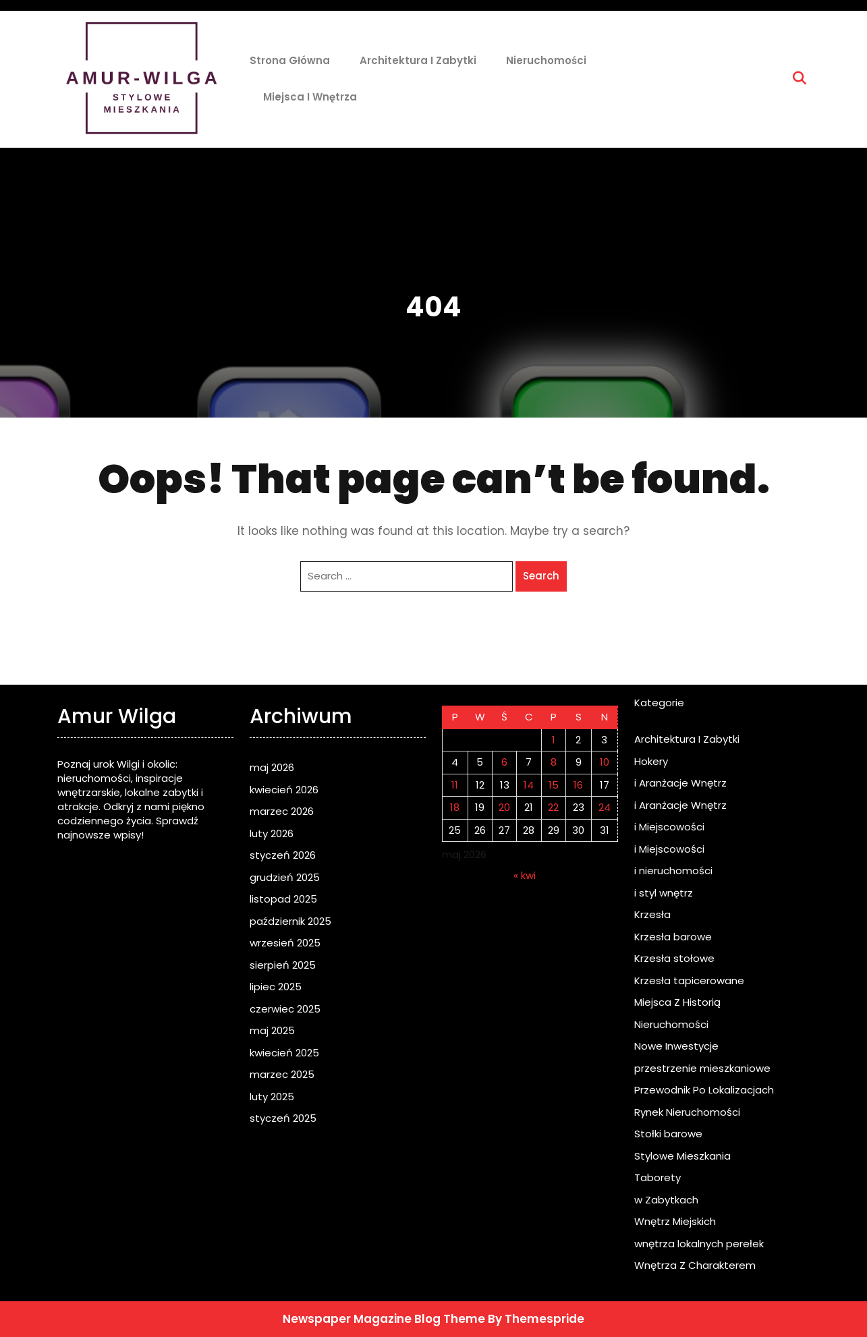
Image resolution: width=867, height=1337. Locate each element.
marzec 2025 (282, 1074)
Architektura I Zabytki (418, 60)
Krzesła (652, 914)
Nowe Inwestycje (676, 1046)
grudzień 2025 (285, 877)
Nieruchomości (546, 60)
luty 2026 (271, 833)
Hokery (651, 761)
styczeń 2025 (283, 1118)
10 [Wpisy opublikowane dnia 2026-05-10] (604, 762)
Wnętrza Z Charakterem (695, 1265)
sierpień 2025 (283, 965)
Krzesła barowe (673, 937)
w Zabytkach (666, 1200)
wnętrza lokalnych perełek (699, 1243)
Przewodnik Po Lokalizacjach (704, 1090)
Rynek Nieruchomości (687, 1112)
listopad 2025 (283, 899)
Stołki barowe (668, 1134)
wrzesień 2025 (285, 943)
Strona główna (290, 60)
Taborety (657, 1177)
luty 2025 (272, 1096)
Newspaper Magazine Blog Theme (384, 1319)
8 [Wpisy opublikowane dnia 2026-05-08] (554, 762)
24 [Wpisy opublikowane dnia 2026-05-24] (604, 807)
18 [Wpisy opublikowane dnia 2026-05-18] (454, 807)
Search (541, 576)
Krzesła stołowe (674, 958)
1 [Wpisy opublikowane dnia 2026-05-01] (553, 740)
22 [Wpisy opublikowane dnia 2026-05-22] (553, 807)
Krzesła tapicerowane (689, 980)
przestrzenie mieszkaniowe (702, 1068)
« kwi (524, 875)
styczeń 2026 (283, 855)
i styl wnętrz (663, 893)
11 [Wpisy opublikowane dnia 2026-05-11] (454, 785)
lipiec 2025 (276, 986)
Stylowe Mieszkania (682, 1156)
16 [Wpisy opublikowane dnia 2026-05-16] (578, 785)
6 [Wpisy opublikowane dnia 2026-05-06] (504, 762)
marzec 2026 (282, 811)
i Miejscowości (669, 827)
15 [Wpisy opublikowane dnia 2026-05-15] (554, 785)
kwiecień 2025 (284, 1053)
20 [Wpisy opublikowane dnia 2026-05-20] (504, 807)
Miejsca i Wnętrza (310, 97)
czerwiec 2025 (285, 1009)
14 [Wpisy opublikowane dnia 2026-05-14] (529, 785)
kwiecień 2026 (284, 790)
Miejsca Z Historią (677, 1002)
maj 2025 (272, 1030)
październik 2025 (290, 921)
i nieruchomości (673, 870)
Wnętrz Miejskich (675, 1221)
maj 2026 (272, 767)
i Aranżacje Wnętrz (680, 783)
